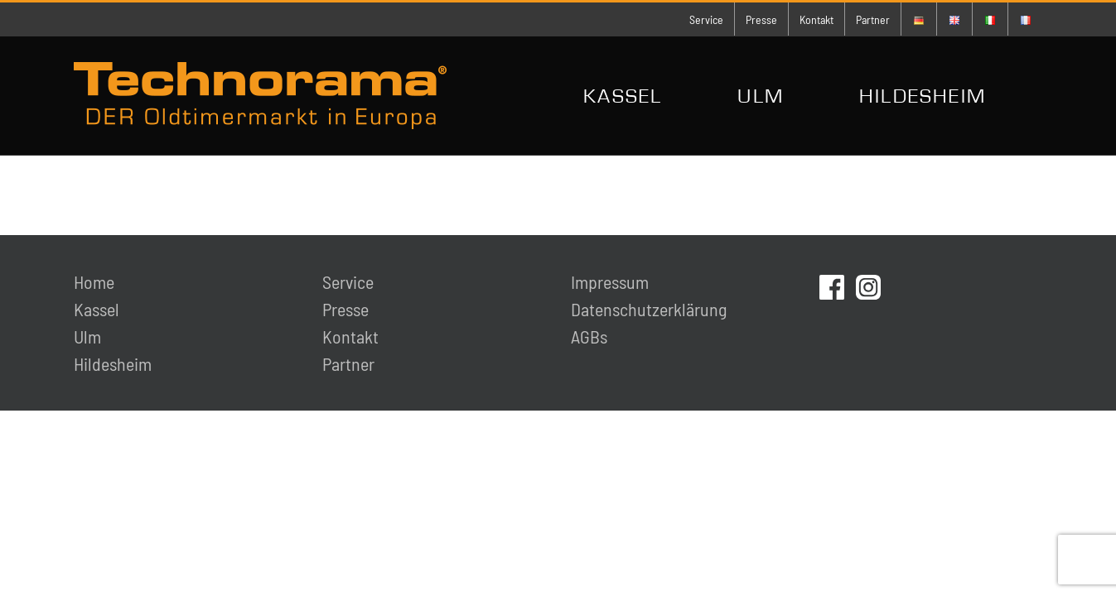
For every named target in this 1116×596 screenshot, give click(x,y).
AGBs (589, 336)
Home (94, 281)
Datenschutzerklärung (649, 309)
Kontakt (350, 336)
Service (348, 281)
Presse (345, 309)
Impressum (610, 281)
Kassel (96, 309)
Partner (348, 363)
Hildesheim (113, 363)
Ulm (87, 336)
